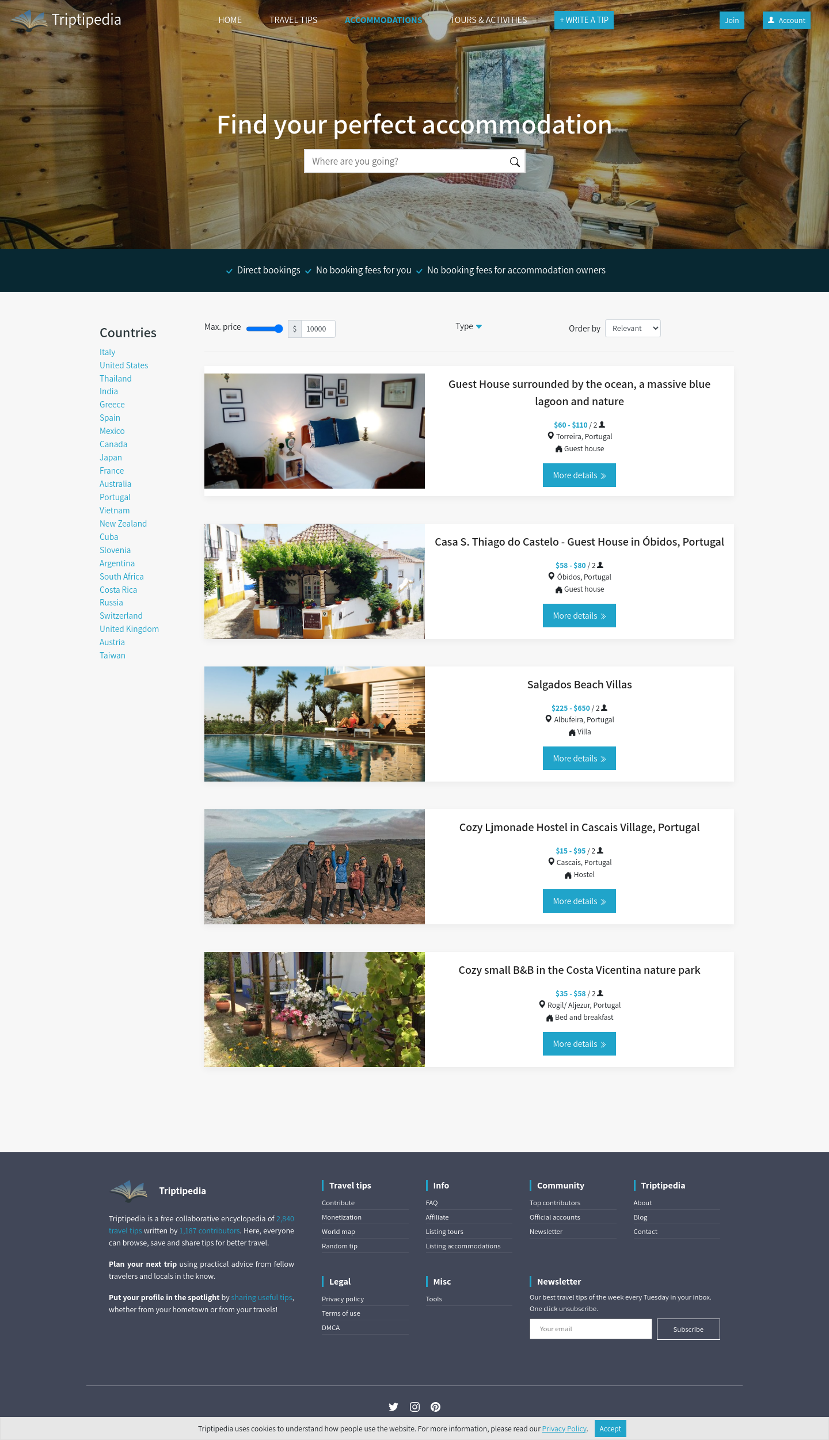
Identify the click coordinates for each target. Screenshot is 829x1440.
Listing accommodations (463, 1246)
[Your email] (591, 1329)
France (112, 470)
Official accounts (555, 1217)
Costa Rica (118, 589)
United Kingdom (129, 628)
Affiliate (437, 1217)
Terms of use (341, 1313)
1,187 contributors (210, 1230)
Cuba (109, 536)
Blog (641, 1217)
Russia (111, 602)
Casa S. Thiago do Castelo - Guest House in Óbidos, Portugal (579, 541)
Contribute (338, 1202)
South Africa (122, 576)
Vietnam (115, 510)
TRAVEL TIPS (293, 20)
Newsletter (546, 1231)
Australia (115, 483)
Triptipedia (65, 21)
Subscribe (688, 1329)
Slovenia (115, 549)
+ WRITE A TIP (584, 19)
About (643, 1202)
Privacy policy (343, 1299)
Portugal (115, 496)
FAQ (432, 1202)
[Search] (404, 161)
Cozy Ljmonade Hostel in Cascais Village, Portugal (579, 827)
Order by (584, 328)
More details (579, 475)
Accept (611, 1428)
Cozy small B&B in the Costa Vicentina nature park (580, 969)
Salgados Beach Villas (579, 684)
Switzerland (121, 615)
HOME (230, 20)
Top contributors (555, 1202)
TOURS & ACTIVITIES (488, 20)
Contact (645, 1231)
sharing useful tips (261, 1297)
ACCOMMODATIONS (383, 20)
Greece (112, 404)
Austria (112, 641)
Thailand (116, 378)
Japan (111, 457)
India (109, 391)
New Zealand (123, 523)
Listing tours (444, 1231)
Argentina (117, 563)
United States (124, 365)
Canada (113, 443)
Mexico (112, 430)
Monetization (342, 1217)
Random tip (340, 1246)
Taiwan (113, 655)
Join (732, 20)
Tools (434, 1299)
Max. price (222, 326)
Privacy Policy (564, 1428)
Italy (107, 351)
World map (338, 1231)
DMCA (331, 1327)
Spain (110, 417)
